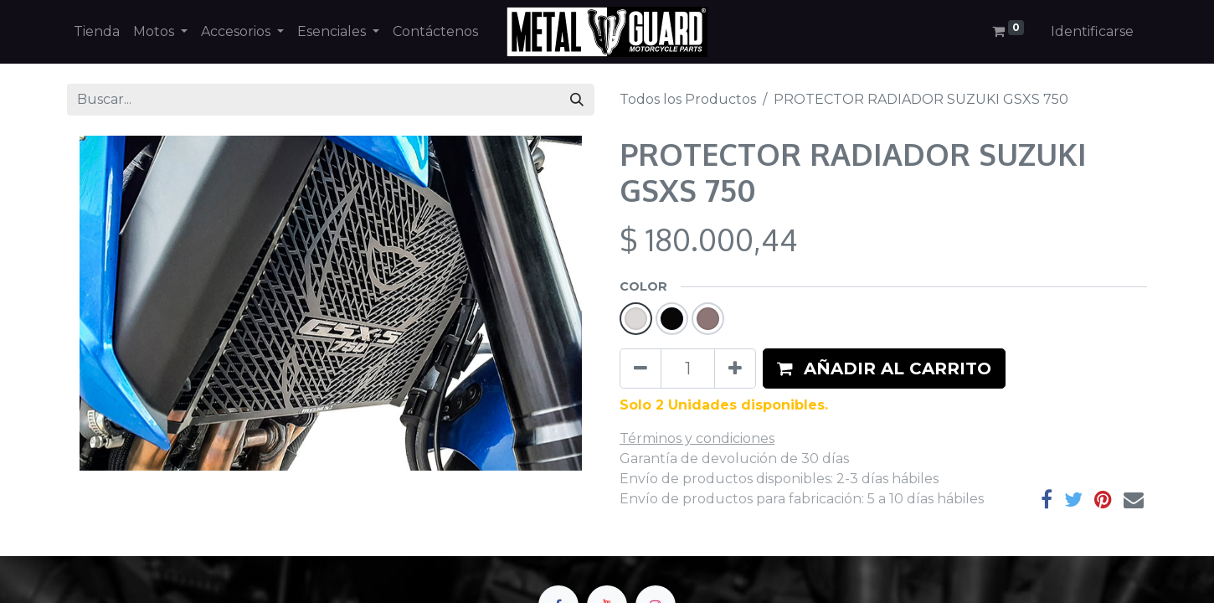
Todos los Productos (688, 99)
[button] (884, 368)
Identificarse (1092, 31)
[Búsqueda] (576, 100)
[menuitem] (96, 32)
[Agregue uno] (735, 368)
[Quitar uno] (640, 368)
